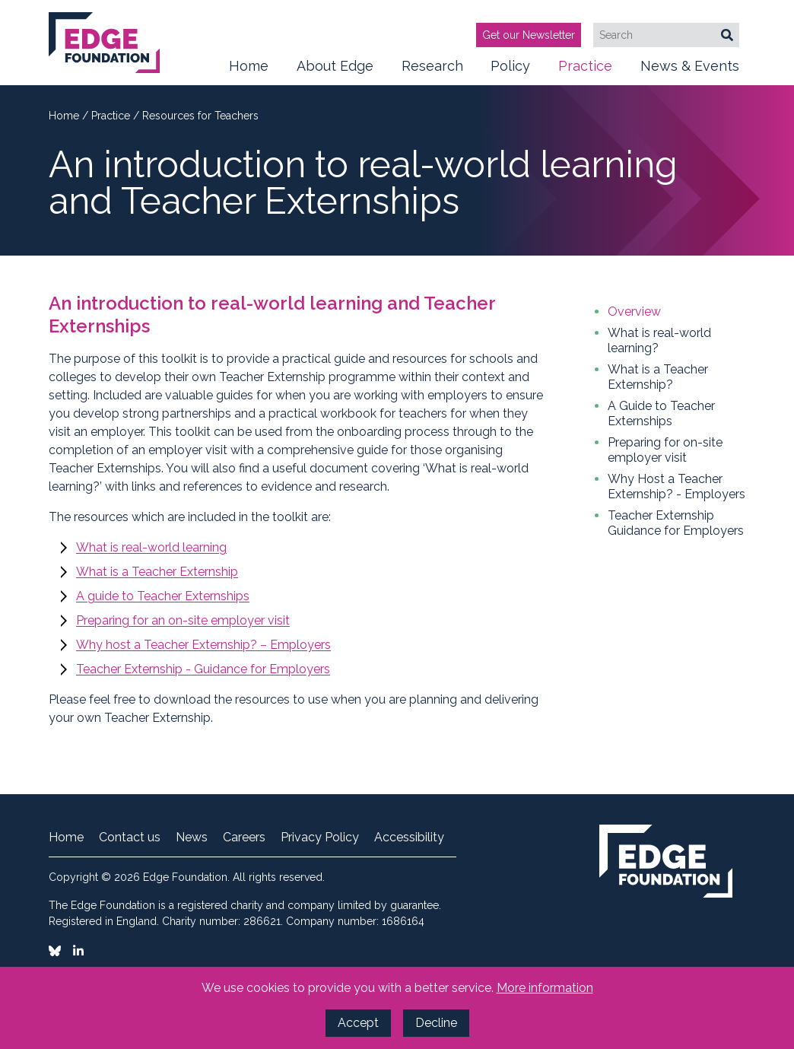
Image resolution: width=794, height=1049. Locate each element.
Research (432, 71)
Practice (585, 71)
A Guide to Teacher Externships (661, 413)
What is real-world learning (151, 547)
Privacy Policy (320, 837)
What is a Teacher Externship (157, 571)
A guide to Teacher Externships (162, 596)
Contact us (129, 837)
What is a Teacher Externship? (658, 377)
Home (248, 66)
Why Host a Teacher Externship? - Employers (676, 486)
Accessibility (409, 837)
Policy (510, 71)
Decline (436, 1023)
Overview (634, 311)
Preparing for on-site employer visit (665, 450)
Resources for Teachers (200, 116)
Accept (358, 1023)
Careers (244, 837)
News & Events (689, 71)
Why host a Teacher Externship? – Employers (203, 644)
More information (545, 988)
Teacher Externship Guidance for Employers (676, 523)
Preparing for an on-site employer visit (183, 620)
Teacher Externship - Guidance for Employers (203, 669)
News (192, 837)
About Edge (335, 71)
